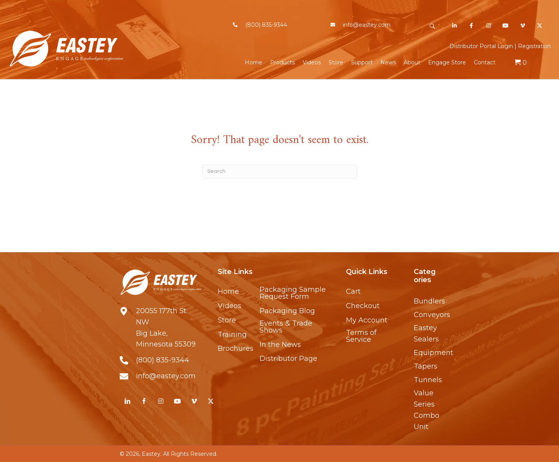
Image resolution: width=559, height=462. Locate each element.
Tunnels (428, 380)
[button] (432, 26)
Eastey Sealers (426, 333)
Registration (534, 46)
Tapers (425, 366)
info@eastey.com (366, 24)
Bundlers (429, 301)
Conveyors (432, 314)
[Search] (279, 171)
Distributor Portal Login (481, 46)
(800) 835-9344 (266, 24)
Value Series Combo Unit (426, 410)
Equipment (433, 352)
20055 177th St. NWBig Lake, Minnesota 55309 (166, 327)
